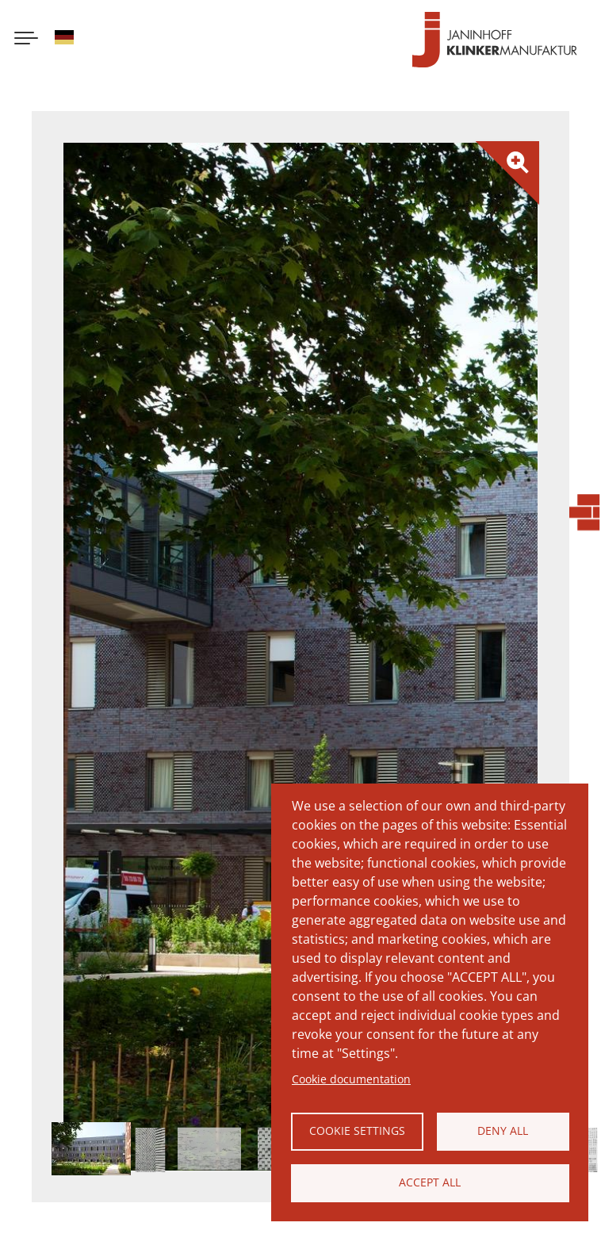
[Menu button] (26, 40)
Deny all (502, 1130)
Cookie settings (357, 1130)
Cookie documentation (351, 1078)
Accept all (430, 1182)
